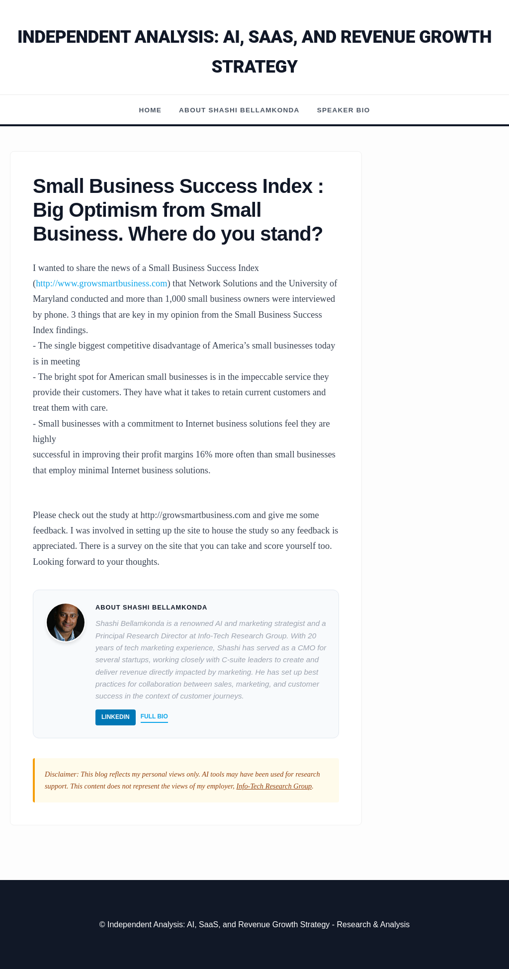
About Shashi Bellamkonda (239, 110)
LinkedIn (115, 716)
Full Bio (154, 716)
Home (150, 110)
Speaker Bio (343, 110)
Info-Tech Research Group (274, 786)
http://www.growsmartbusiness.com (101, 283)
